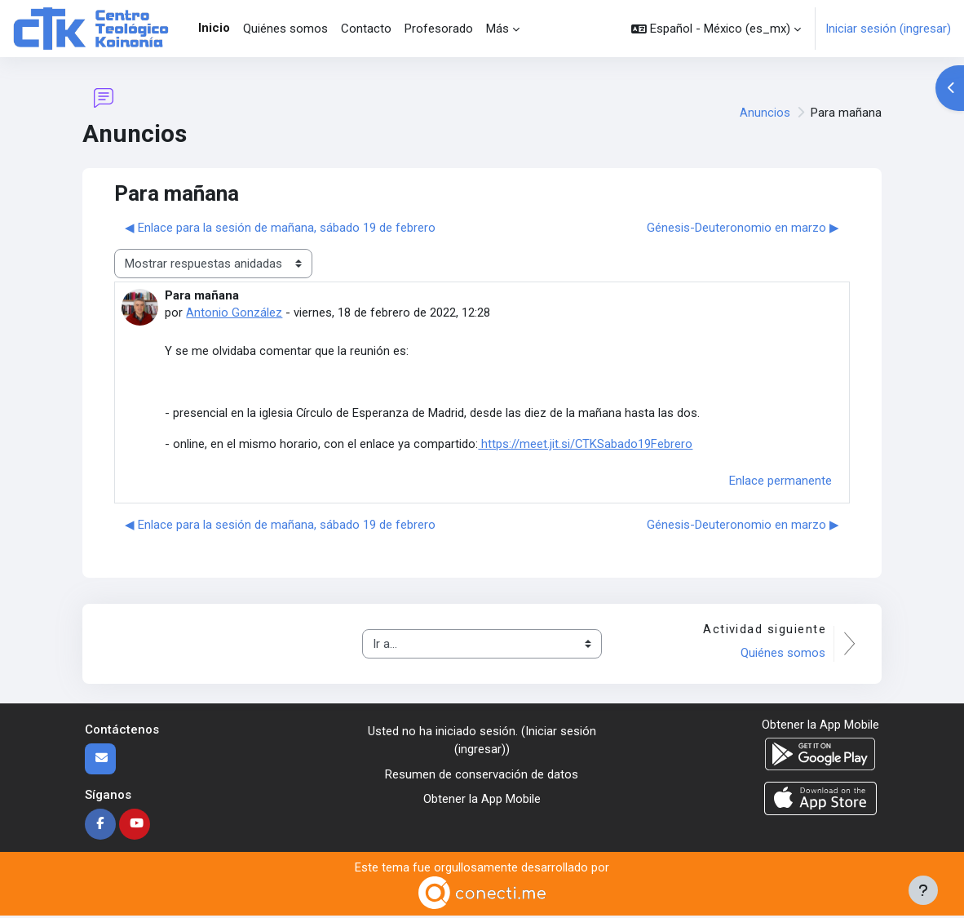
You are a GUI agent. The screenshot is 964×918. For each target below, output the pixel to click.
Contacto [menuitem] (366, 28)
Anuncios (765, 112)
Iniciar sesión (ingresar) (888, 28)
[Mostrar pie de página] (923, 890)
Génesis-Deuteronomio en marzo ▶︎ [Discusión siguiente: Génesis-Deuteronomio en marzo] (743, 227)
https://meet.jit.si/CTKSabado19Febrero (585, 444)
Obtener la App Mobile (482, 801)
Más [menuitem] (497, 28)
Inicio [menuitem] (214, 27)
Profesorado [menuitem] (439, 28)
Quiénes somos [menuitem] (285, 28)
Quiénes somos (783, 654)
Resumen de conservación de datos (481, 776)
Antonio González (234, 312)
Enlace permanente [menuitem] (780, 482)
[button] (716, 28)
